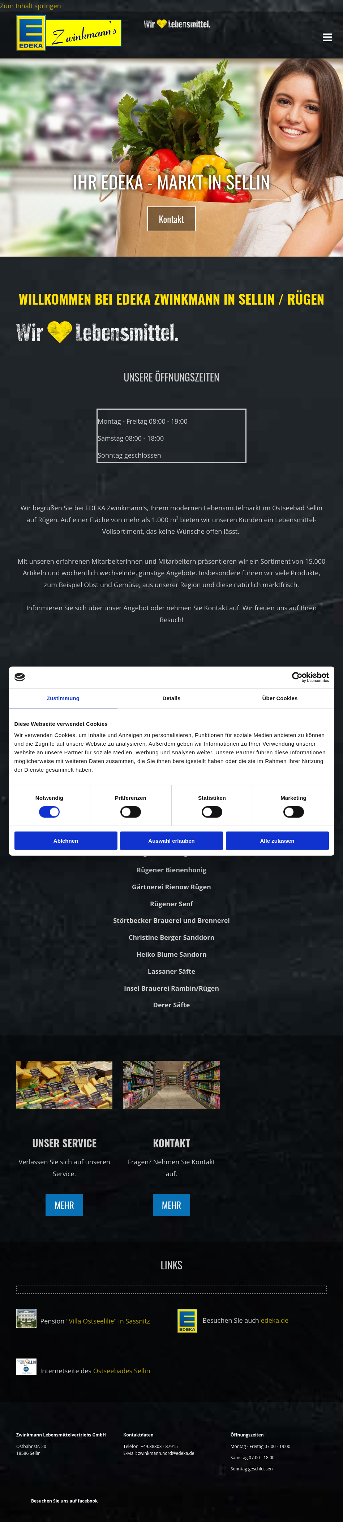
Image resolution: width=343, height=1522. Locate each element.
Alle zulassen (277, 841)
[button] (171, 218)
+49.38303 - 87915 (159, 1446)
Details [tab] (172, 698)
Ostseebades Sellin (121, 1370)
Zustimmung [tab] (63, 698)
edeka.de (275, 1320)
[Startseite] (69, 48)
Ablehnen (65, 841)
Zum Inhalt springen (30, 5)
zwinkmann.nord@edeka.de (166, 1453)
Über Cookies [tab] (280, 698)
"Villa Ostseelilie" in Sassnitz (108, 1321)
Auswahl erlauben (171, 841)
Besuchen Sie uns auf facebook (64, 1501)
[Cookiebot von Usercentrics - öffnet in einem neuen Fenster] (297, 677)
